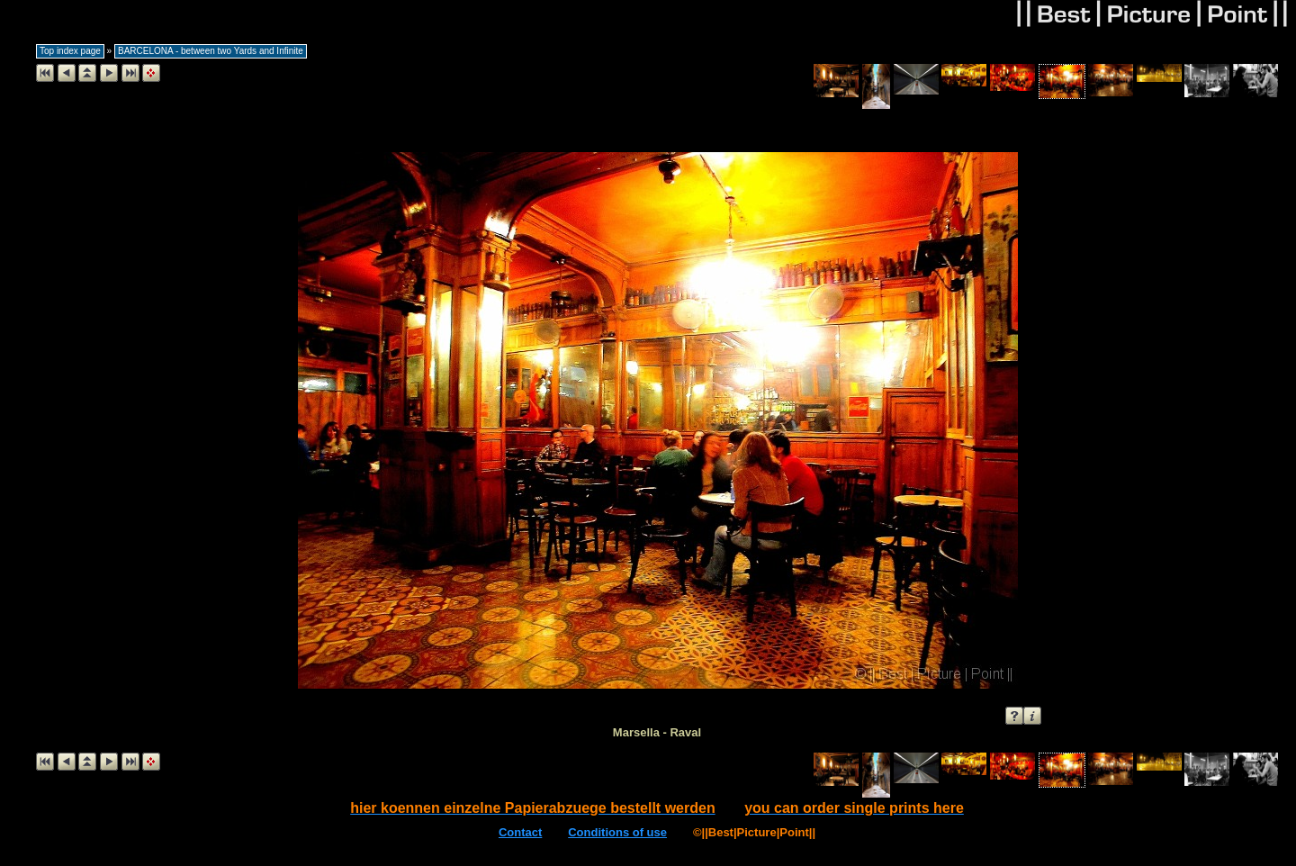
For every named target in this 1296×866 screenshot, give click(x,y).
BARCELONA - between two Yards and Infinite (210, 51)
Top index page (70, 51)
